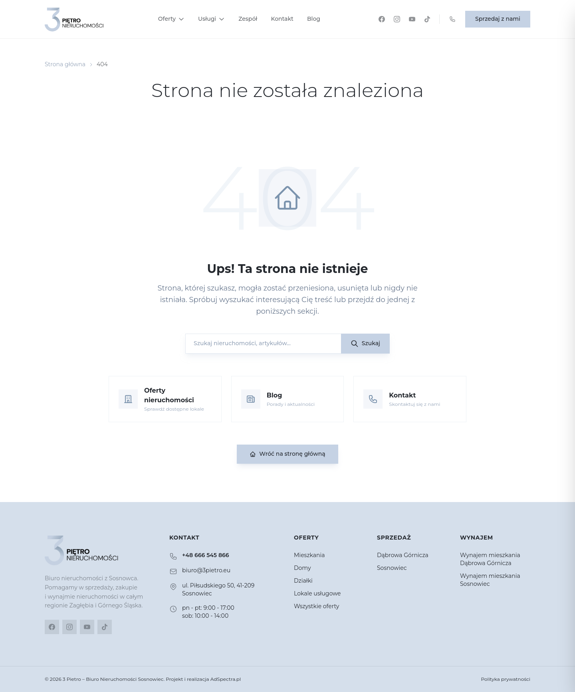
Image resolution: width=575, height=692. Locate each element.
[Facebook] (382, 19)
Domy (302, 567)
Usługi (211, 18)
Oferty (171, 18)
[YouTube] (412, 19)
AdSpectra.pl (225, 679)
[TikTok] (427, 19)
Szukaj (365, 344)
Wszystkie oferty (316, 606)
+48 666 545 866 (205, 555)
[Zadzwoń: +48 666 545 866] (452, 19)
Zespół (247, 18)
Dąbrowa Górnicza (402, 555)
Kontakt (282, 18)
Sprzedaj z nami (497, 18)
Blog (313, 18)
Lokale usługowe (317, 593)
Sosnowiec (392, 567)
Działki (303, 580)
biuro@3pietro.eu (206, 570)
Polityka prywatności (505, 679)
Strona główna (65, 64)
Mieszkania (309, 555)
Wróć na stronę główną (287, 453)
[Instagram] (397, 19)
